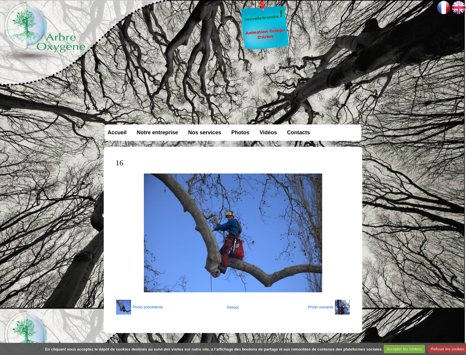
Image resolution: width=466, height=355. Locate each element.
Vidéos (268, 132)
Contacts (298, 132)
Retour (233, 307)
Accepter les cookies (404, 349)
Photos (240, 132)
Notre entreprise (157, 132)
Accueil (117, 132)
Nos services (204, 132)
